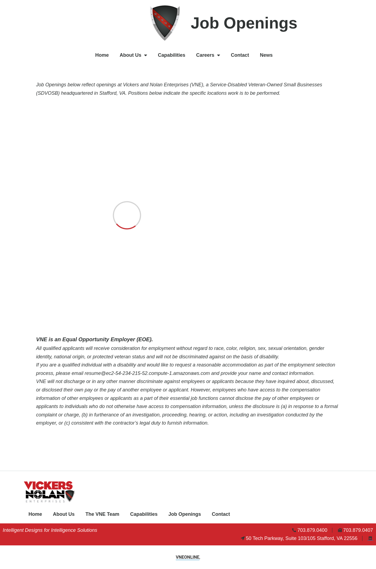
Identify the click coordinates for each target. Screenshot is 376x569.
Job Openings (184, 514)
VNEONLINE (187, 557)
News (266, 55)
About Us (133, 55)
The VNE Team (102, 514)
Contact (240, 55)
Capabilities (171, 55)
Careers (208, 55)
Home (102, 55)
